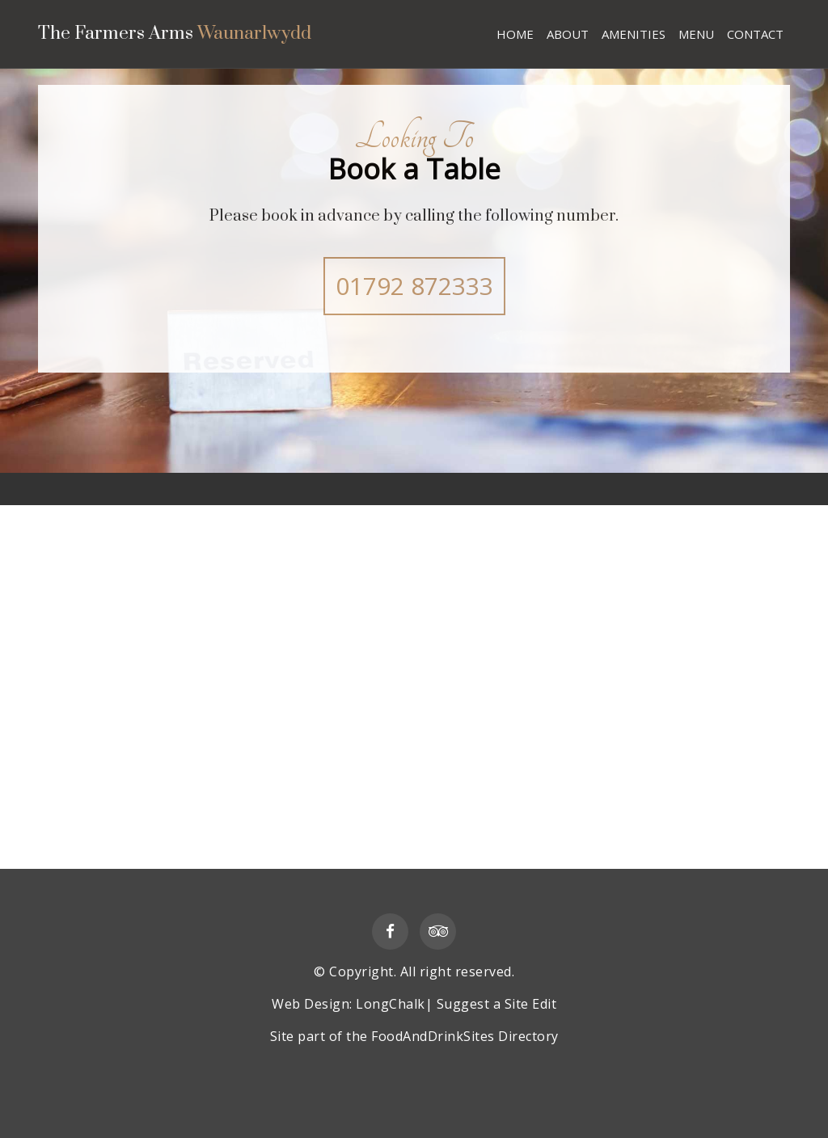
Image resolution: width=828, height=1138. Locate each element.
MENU (696, 34)
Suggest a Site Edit (497, 1004)
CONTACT (755, 34)
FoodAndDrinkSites (433, 1036)
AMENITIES (633, 34)
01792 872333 (414, 285)
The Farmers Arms (195, 35)
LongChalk (390, 1004)
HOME (515, 34)
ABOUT (568, 34)
